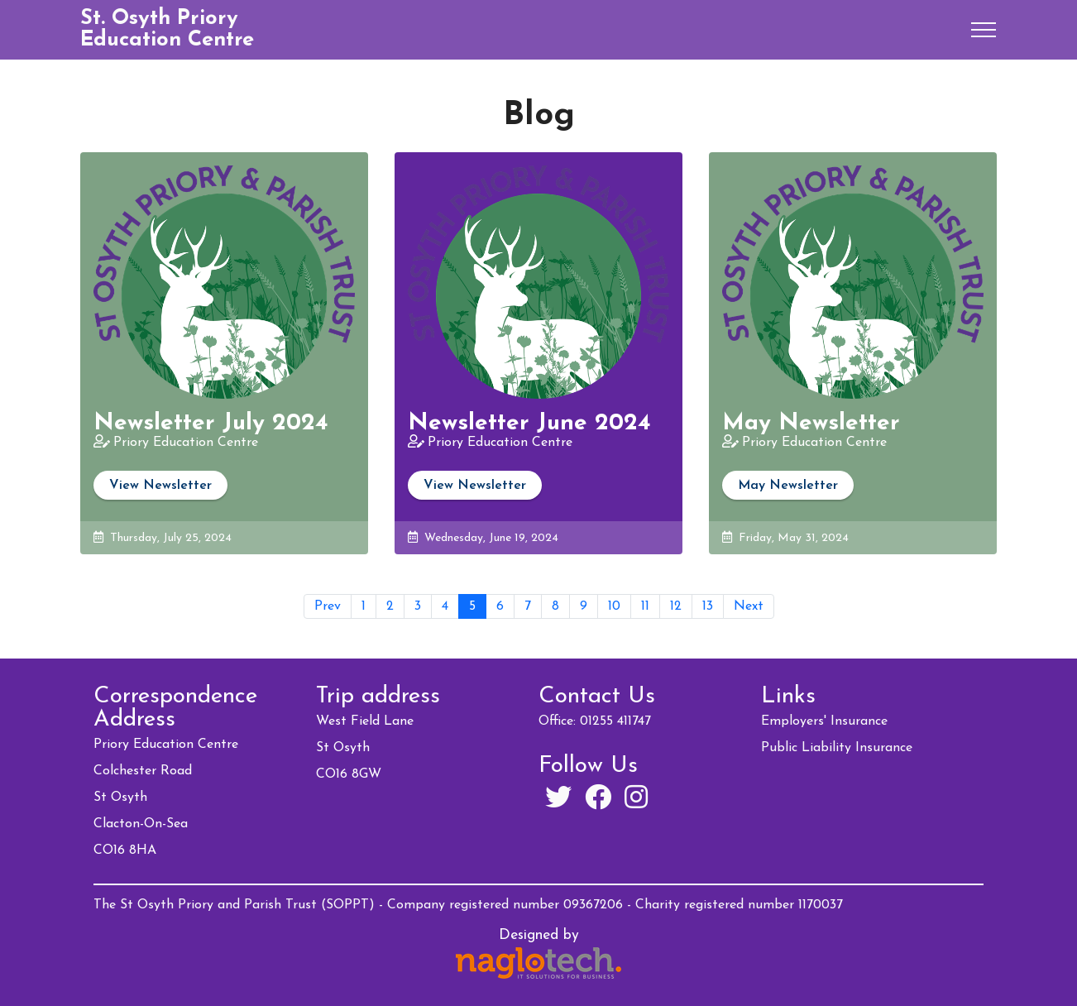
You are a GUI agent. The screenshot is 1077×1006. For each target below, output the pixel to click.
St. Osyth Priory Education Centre (167, 29)
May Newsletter (788, 485)
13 (707, 606)
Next (748, 606)
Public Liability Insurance (836, 747)
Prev (327, 606)
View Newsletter (160, 485)
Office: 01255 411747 (594, 721)
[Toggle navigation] (984, 30)
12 (676, 606)
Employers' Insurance (824, 721)
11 (645, 606)
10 (614, 606)
